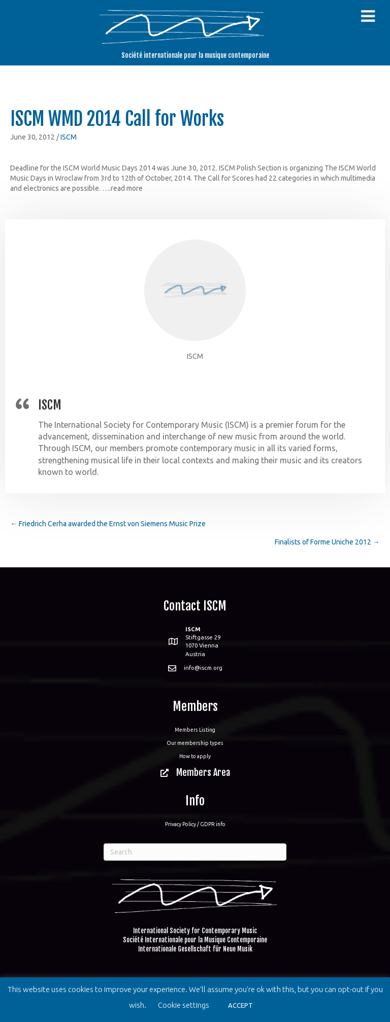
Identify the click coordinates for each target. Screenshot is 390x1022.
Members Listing (195, 730)
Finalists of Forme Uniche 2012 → (327, 542)
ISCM (68, 137)
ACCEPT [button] (240, 1005)
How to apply (195, 756)
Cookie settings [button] (183, 1005)
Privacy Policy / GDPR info (195, 824)
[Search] (195, 852)
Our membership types (195, 743)
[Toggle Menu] (368, 16)
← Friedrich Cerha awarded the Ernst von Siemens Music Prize (108, 524)
